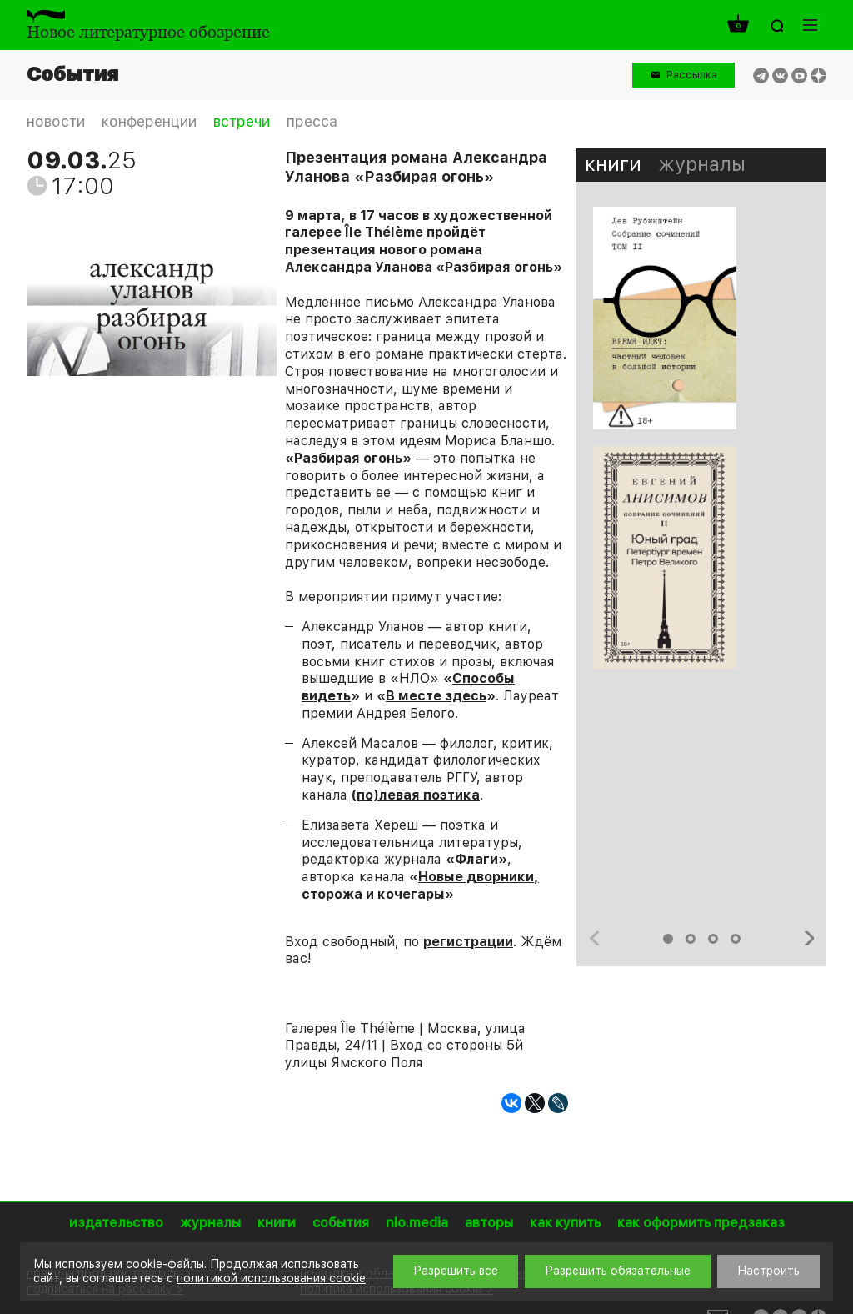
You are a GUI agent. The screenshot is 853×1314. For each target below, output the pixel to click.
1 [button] (668, 939)
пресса (312, 121)
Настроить (768, 1270)
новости (56, 121)
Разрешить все (455, 1270)
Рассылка (691, 74)
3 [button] (713, 939)
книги (613, 164)
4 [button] (736, 939)
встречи (241, 121)
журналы (702, 164)
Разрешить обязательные (618, 1270)
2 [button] (691, 939)
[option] (701, 446)
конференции (149, 121)
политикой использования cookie (271, 1278)
